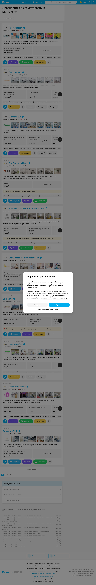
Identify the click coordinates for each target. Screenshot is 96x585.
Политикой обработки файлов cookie (55, 299)
